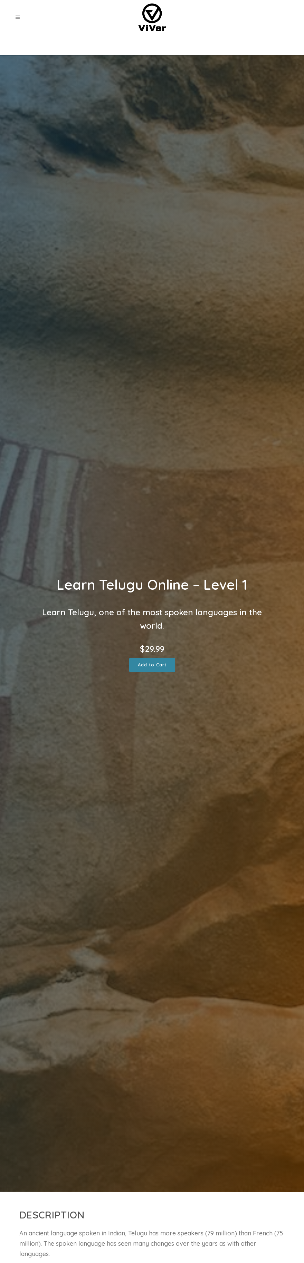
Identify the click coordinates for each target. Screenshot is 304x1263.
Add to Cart (152, 664)
